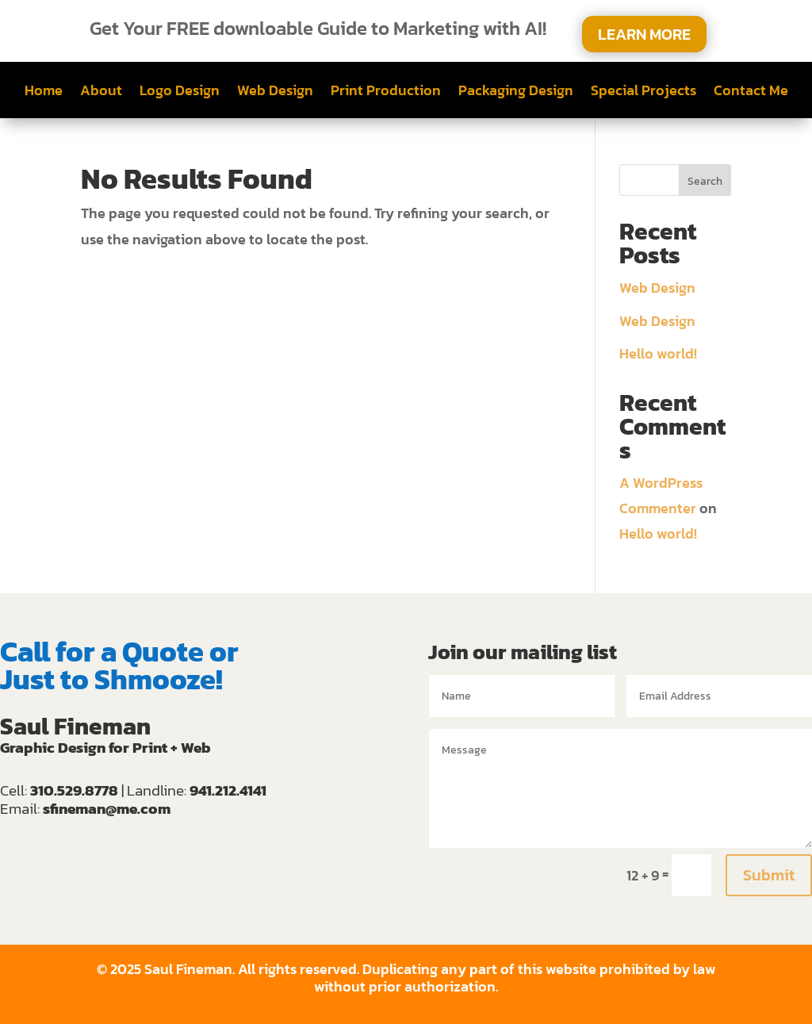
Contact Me (751, 93)
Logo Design (180, 93)
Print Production (386, 93)
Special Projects (643, 93)
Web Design (275, 93)
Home (44, 93)
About (101, 93)
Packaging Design (515, 93)
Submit (769, 875)
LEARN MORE (644, 34)
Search (705, 181)
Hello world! (658, 353)
